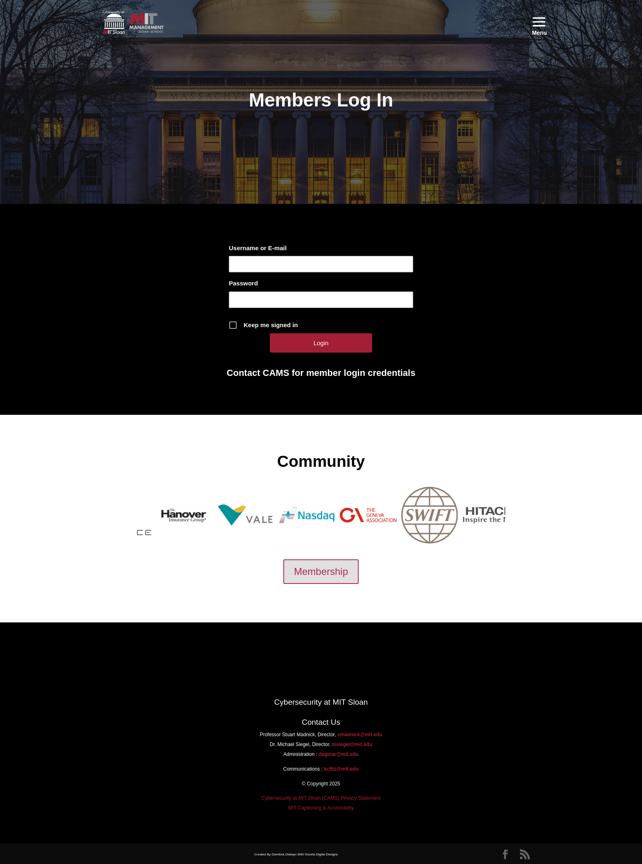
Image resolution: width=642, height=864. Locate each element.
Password (243, 283)
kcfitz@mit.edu (341, 769)
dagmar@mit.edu (339, 754)
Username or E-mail (258, 247)
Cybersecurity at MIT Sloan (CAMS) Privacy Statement (320, 798)
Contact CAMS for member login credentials (321, 373)
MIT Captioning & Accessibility (321, 808)
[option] (156, 515)
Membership (321, 571)
